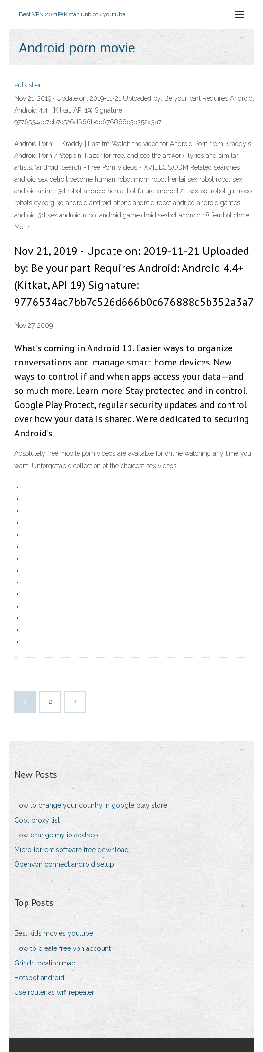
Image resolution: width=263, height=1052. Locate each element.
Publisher (27, 84)
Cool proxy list (37, 820)
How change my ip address (56, 835)
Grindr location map (45, 963)
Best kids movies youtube (53, 933)
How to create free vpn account (62, 948)
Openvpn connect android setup (64, 864)
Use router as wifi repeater (54, 992)
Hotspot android (39, 978)
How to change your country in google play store (90, 805)
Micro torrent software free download (71, 849)
